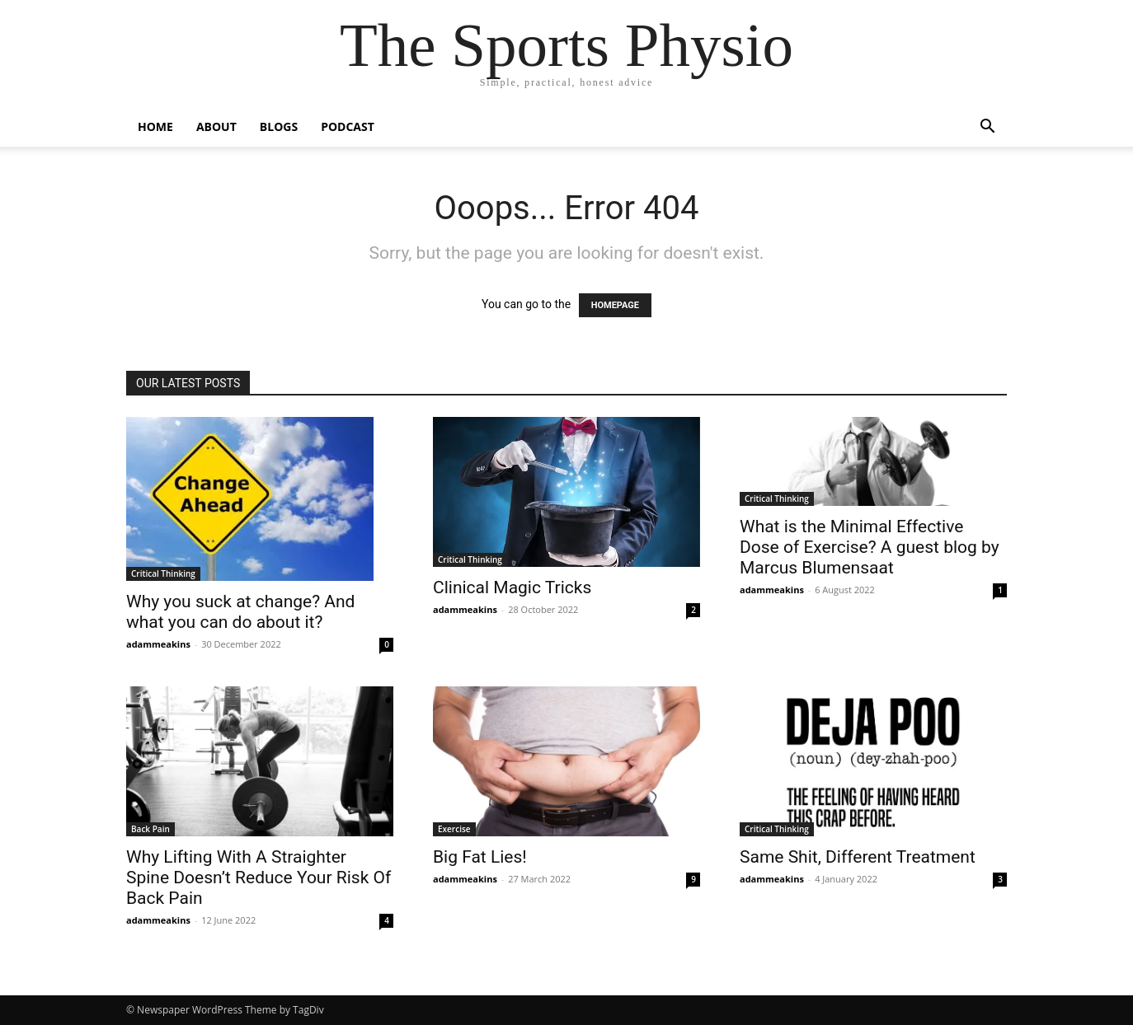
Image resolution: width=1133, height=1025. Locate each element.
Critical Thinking (163, 573)
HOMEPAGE (615, 305)
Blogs (279, 126)
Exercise (454, 829)
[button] (987, 128)
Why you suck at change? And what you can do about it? (240, 612)
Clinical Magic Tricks (512, 587)
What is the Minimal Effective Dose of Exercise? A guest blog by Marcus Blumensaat (869, 547)
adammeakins (158, 644)
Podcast (347, 126)
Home (155, 126)
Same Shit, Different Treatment (858, 857)
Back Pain (150, 829)
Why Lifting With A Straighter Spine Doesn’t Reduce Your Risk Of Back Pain (258, 877)
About (216, 126)
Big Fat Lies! (480, 857)
